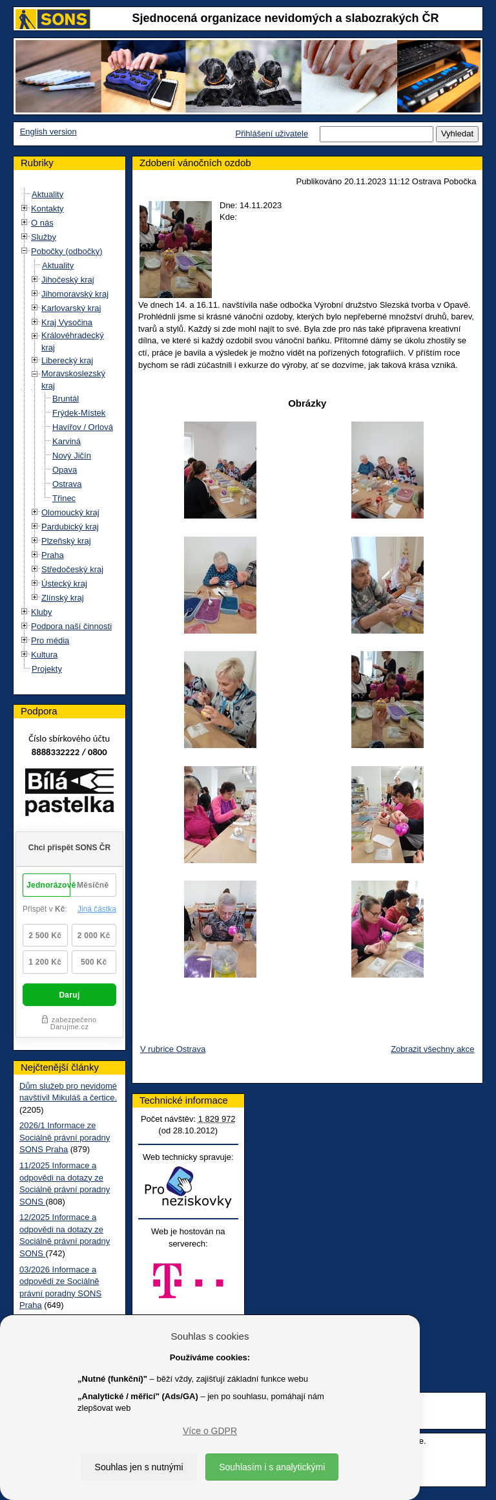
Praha (52, 555)
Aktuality (47, 194)
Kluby (41, 612)
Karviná (66, 441)
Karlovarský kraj (71, 308)
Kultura (44, 654)
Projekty (47, 669)
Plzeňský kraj (66, 541)
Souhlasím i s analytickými (272, 1467)
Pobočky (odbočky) (67, 251)
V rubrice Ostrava (172, 1049)
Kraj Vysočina (66, 322)
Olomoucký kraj (70, 512)
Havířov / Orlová (82, 427)
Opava (64, 470)
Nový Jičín (71, 455)
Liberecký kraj (67, 360)
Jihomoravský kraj (74, 294)
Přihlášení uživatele (271, 133)
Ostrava (67, 484)
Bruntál (65, 398)
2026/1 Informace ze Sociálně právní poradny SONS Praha (64, 1137)
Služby (43, 237)
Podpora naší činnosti (71, 626)
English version (48, 131)
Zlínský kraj (62, 598)
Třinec (64, 498)
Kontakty (47, 208)
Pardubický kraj (70, 526)
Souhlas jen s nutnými (139, 1467)
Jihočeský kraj (67, 279)
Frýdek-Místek (78, 413)
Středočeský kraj (72, 569)
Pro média (50, 640)
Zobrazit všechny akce (432, 1049)
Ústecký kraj (64, 583)
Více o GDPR (210, 1431)
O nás (42, 223)
